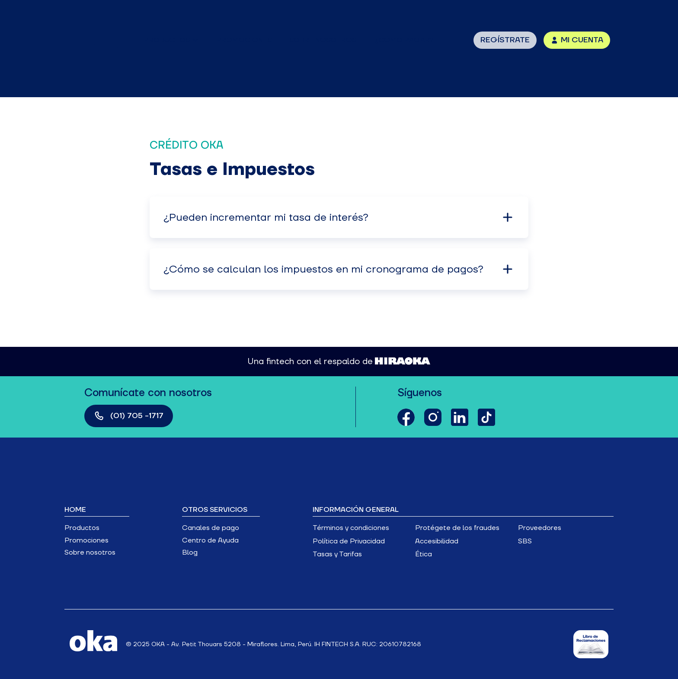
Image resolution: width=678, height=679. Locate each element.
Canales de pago (210, 528)
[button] (171, 40)
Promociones (86, 540)
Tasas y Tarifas (337, 554)
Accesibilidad (436, 541)
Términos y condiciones (351, 528)
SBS (525, 541)
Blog (190, 552)
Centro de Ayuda (210, 540)
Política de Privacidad (349, 541)
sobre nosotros (322, 40)
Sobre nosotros (89, 552)
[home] (94, 40)
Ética (423, 554)
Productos (81, 528)
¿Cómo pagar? (404, 40)
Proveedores (539, 528)
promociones (244, 40)
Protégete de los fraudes (457, 528)
